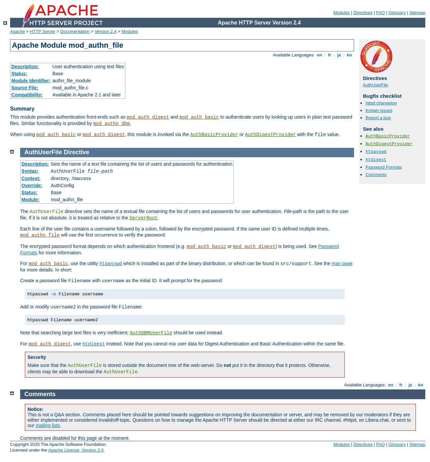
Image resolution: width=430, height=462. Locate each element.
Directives (363, 12)
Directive (76, 152)
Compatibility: (27, 94)
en (319, 54)
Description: (25, 66)
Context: (31, 178)
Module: (31, 199)
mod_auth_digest (148, 117)
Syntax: (30, 171)
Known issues (379, 110)
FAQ (380, 12)
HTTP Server (42, 31)
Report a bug (378, 117)
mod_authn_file (40, 235)
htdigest (376, 159)
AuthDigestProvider (270, 134)
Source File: (24, 87)
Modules (341, 12)
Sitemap (417, 12)
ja (339, 54)
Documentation (74, 31)
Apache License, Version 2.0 (75, 450)
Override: (32, 185)
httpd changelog (381, 103)
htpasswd (376, 151)
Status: (19, 73)
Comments (376, 174)
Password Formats (384, 167)
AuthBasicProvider (214, 134)
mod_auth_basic (199, 117)
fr (330, 54)
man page (342, 263)
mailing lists (48, 425)
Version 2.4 (106, 31)
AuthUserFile (375, 84)
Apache (17, 31)
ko (349, 54)
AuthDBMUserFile (151, 333)
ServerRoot (143, 218)
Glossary (396, 12)
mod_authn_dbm (111, 123)
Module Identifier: (31, 80)
